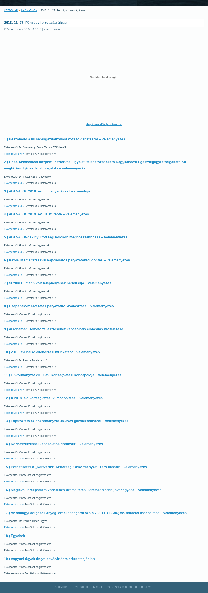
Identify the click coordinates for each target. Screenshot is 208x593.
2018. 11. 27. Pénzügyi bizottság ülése (35, 22)
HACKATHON (29, 10)
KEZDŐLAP (11, 10)
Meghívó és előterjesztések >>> (104, 124)
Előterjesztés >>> (14, 153)
